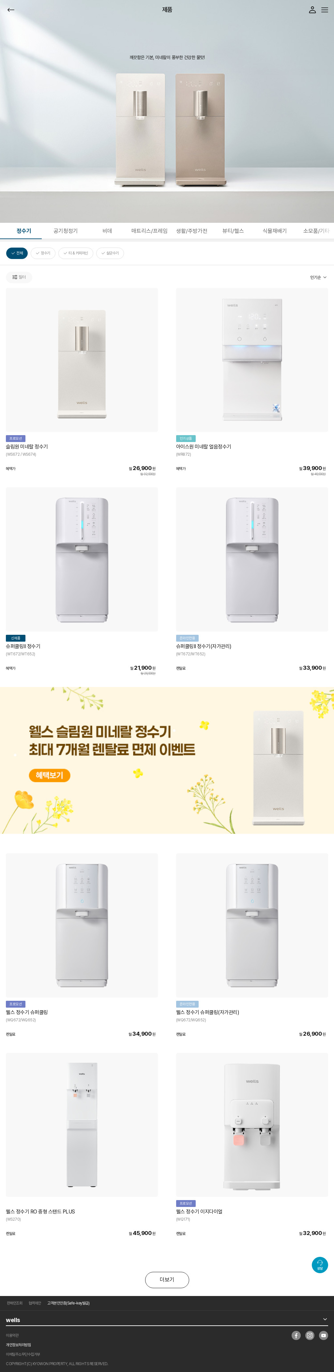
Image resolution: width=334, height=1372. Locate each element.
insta (309, 1335)
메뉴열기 (325, 10)
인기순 (315, 277)
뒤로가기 (11, 10)
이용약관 (12, 1335)
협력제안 (35, 1303)
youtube (323, 1335)
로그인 (312, 10)
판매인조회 (15, 1303)
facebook (296, 1335)
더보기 (167, 1279)
